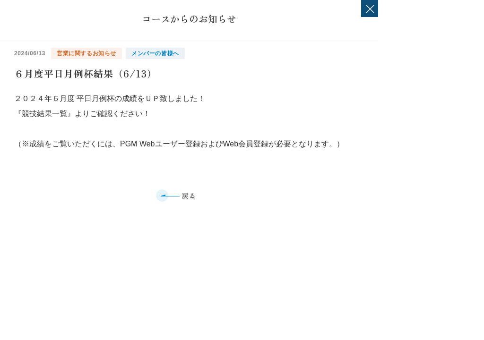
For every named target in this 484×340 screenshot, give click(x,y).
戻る (189, 195)
